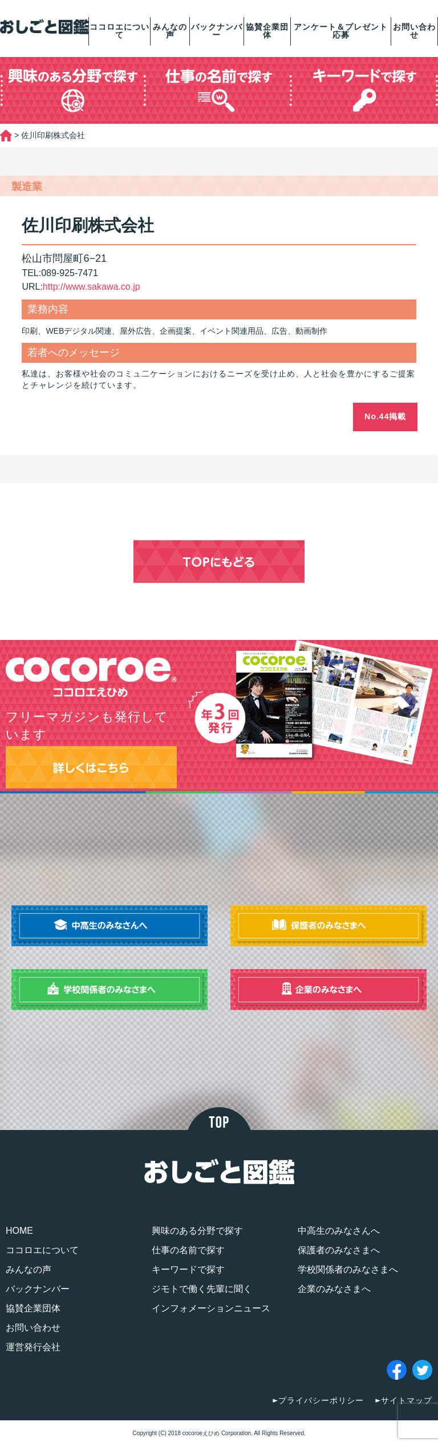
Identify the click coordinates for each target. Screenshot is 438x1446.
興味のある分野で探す (197, 1231)
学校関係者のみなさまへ (348, 1269)
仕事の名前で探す (188, 1250)
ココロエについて (119, 30)
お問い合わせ (414, 30)
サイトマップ (406, 1400)
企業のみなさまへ (334, 1289)
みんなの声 (170, 30)
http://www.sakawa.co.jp (91, 286)
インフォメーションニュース (211, 1308)
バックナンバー (216, 30)
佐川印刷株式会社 (88, 225)
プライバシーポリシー (321, 1400)
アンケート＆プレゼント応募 (341, 30)
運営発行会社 (33, 1347)
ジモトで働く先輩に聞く (202, 1289)
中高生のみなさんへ (339, 1231)
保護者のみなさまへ (339, 1250)
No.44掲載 (385, 416)
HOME (19, 1231)
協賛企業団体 (267, 30)
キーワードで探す (188, 1269)
